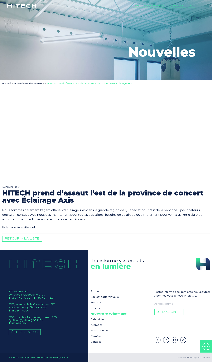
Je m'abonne (169, 312)
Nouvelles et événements (29, 83)
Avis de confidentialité (18, 357)
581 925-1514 (19, 323)
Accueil (6, 83)
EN (191, 6)
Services (96, 302)
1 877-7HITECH (46, 297)
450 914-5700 (20, 310)
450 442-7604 (20, 297)
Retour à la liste (22, 238)
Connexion (177, 6)
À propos (96, 324)
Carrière (96, 336)
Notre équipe (99, 330)
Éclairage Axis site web (19, 227)
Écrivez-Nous (24, 332)
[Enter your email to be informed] (182, 304)
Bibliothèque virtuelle (149, 6)
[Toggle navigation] (201, 5)
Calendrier (97, 319)
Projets (95, 308)
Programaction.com (201, 357)
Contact (96, 341)
